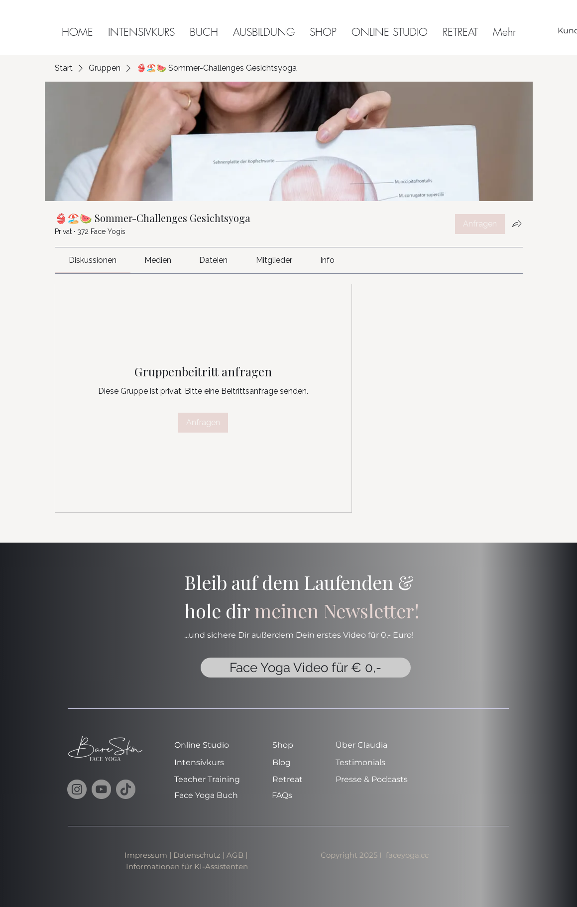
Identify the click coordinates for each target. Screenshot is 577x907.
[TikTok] (125, 789)
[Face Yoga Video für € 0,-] (306, 668)
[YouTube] (101, 789)
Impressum (145, 855)
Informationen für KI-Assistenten (187, 866)
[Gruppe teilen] (517, 223)
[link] (92, 260)
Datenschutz (197, 855)
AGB (236, 855)
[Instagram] (77, 789)
